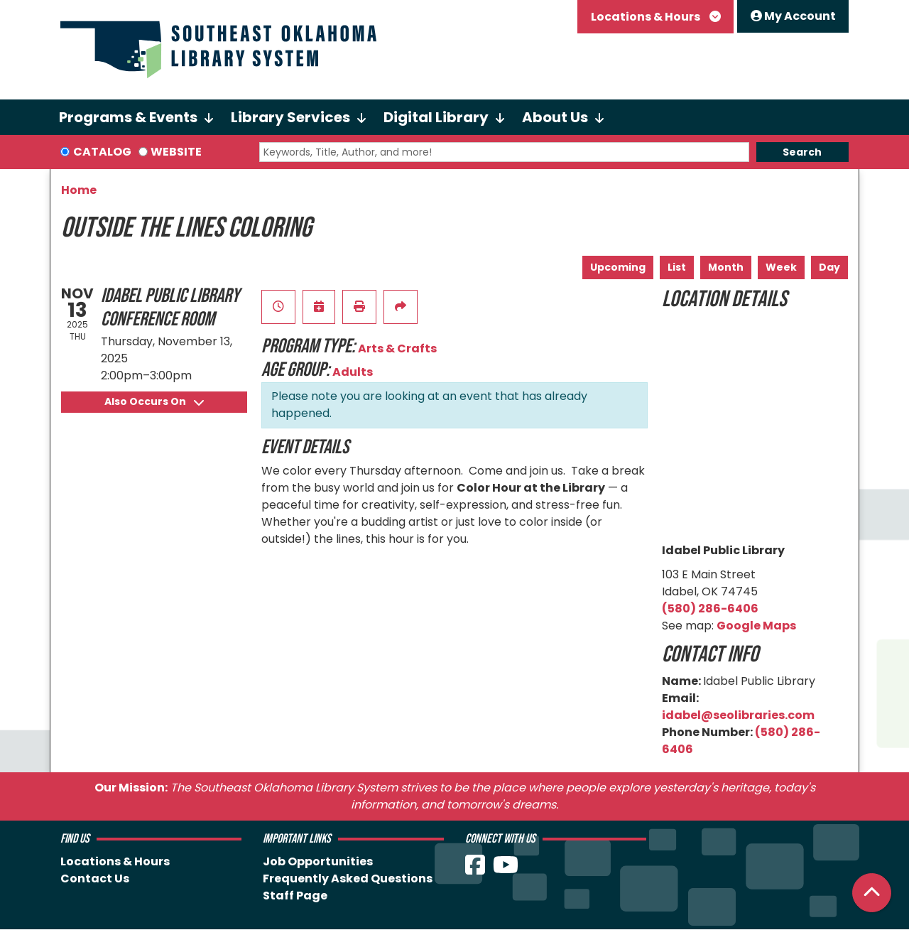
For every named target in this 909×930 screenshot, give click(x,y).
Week (781, 267)
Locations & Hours (646, 17)
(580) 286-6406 (710, 608)
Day (829, 267)
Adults (352, 372)
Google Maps (756, 625)
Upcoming (618, 267)
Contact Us (94, 878)
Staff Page (295, 895)
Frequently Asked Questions (347, 878)
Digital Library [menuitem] (436, 117)
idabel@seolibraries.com (738, 715)
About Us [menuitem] (555, 117)
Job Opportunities (318, 861)
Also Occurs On (154, 401)
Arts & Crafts (397, 348)
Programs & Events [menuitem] (128, 117)
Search (802, 152)
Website (176, 152)
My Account (793, 16)
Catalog (102, 152)
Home (79, 190)
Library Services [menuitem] (290, 117)
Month (726, 267)
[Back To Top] (871, 892)
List (677, 267)
